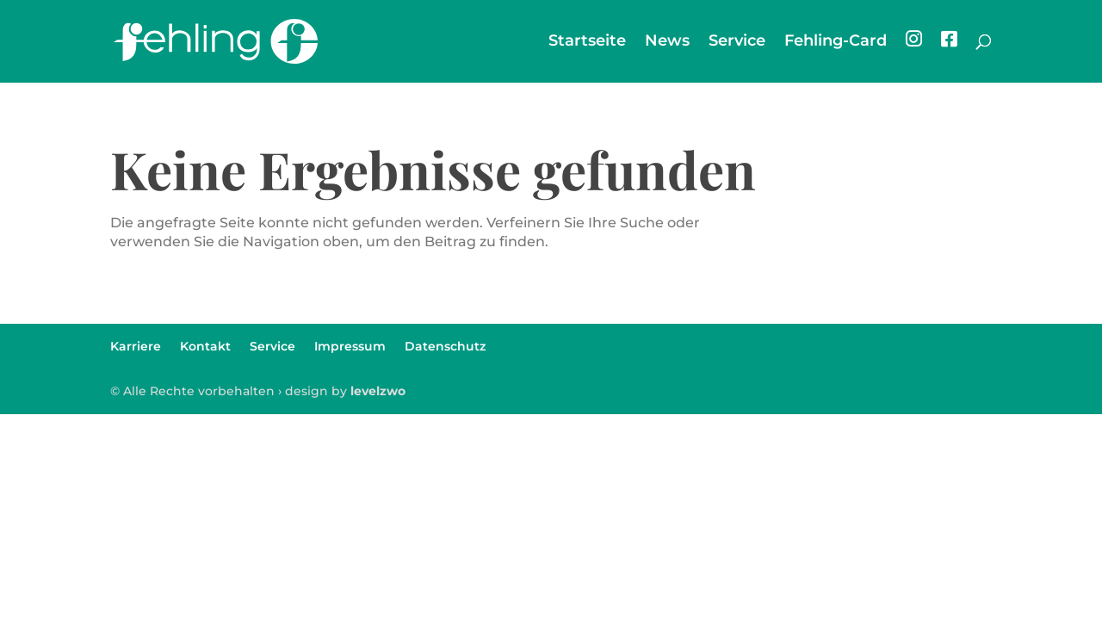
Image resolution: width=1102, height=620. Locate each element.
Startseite (587, 42)
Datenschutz (445, 346)
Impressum (350, 346)
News (667, 42)
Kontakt (205, 346)
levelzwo (378, 391)
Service (737, 42)
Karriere (135, 346)
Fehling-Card (835, 42)
